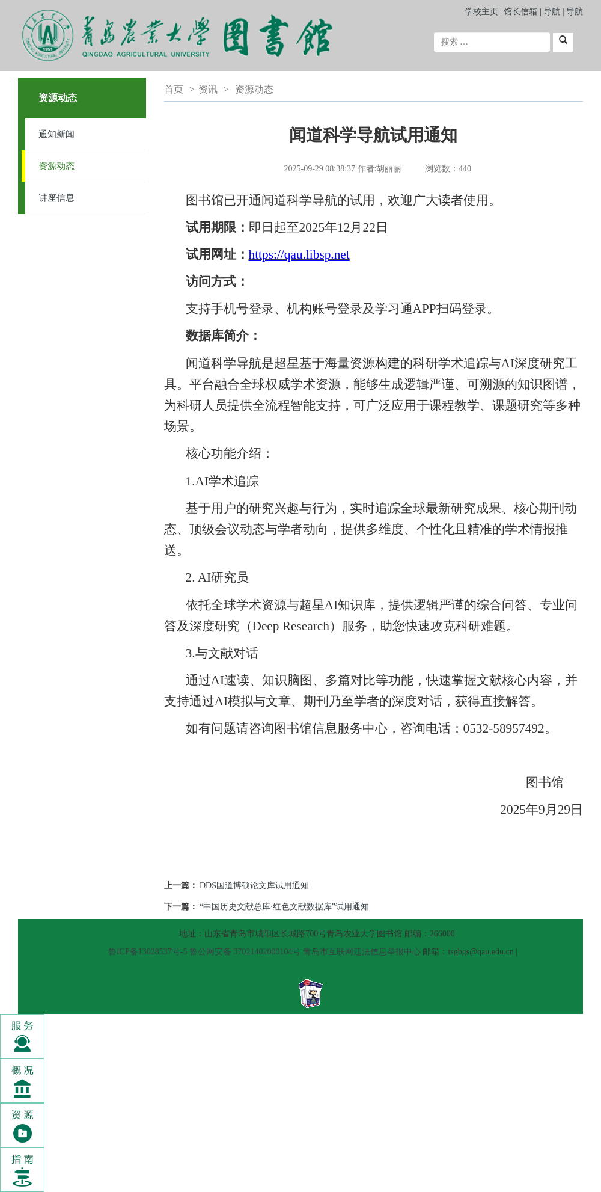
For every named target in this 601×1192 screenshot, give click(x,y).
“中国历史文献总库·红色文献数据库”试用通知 (284, 906)
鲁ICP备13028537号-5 (147, 951)
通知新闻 (56, 134)
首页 (173, 89)
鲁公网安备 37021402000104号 (245, 951)
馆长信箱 (522, 11)
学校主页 (481, 11)
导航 (551, 11)
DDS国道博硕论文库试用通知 (254, 885)
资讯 (208, 89)
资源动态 (56, 166)
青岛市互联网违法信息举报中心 (362, 951)
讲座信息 (56, 198)
